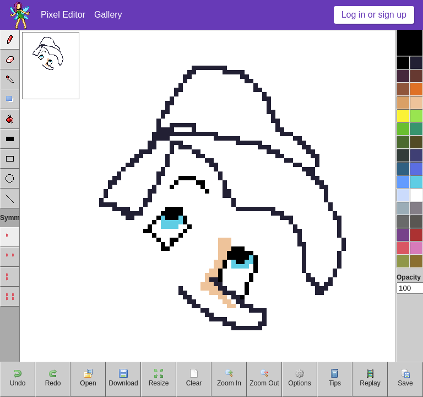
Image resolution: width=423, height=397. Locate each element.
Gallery (108, 14)
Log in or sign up (373, 14)
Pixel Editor (63, 14)
